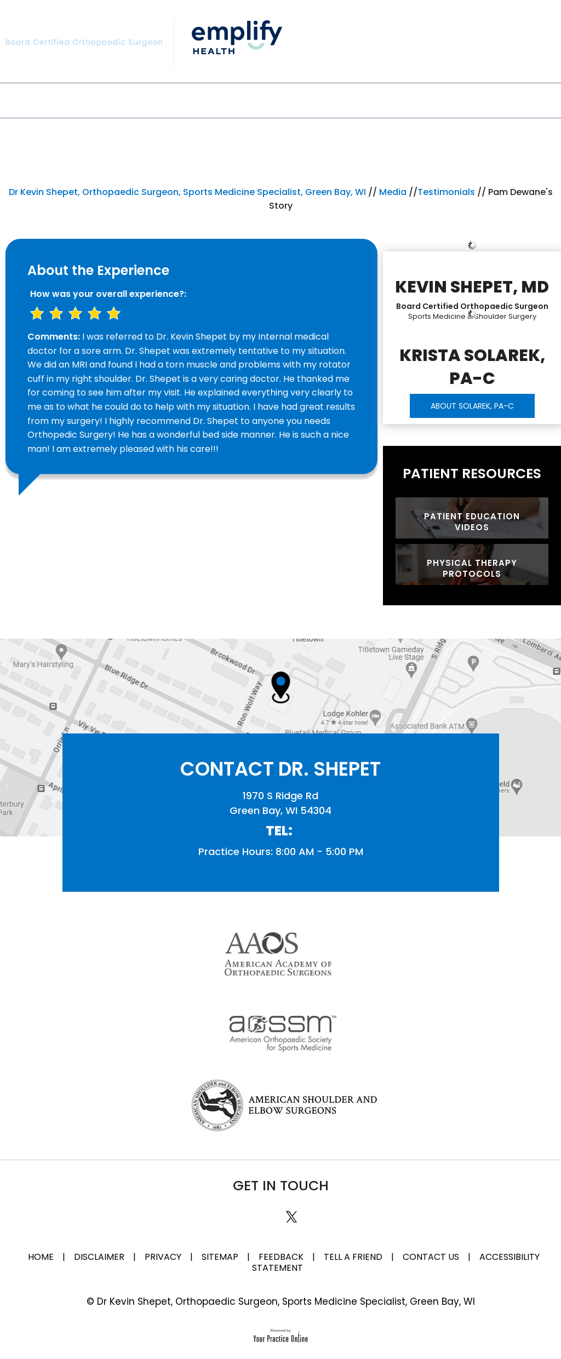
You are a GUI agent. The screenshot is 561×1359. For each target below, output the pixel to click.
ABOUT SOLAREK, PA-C (472, 405)
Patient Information (288, 99)
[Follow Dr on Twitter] (290, 1215)
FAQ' (436, 99)
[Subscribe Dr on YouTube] (312, 1209)
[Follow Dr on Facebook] (250, 1209)
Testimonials (446, 192)
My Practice (95, 99)
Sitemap (220, 1257)
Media (383, 99)
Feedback (281, 1257)
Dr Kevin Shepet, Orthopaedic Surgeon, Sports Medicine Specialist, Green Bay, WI (187, 192)
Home (41, 1257)
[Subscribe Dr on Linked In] (268, 1209)
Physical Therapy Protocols (472, 568)
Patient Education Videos (472, 522)
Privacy (163, 1257)
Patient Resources (472, 473)
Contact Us (506, 99)
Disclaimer (100, 1257)
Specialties (180, 99)
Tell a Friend (353, 1257)
